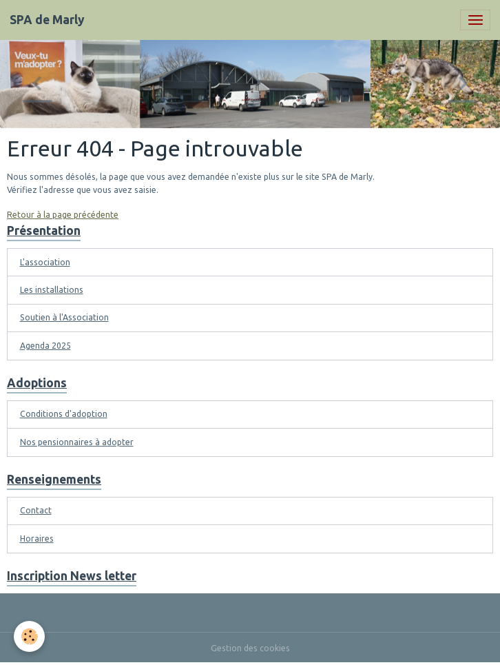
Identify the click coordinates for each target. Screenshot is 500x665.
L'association (45, 262)
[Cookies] (29, 636)
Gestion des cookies (250, 648)
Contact (36, 510)
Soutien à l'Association (64, 317)
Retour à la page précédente (62, 214)
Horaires (37, 538)
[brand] (47, 20)
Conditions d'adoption (63, 413)
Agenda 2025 (45, 345)
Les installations (51, 289)
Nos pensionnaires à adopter (77, 442)
